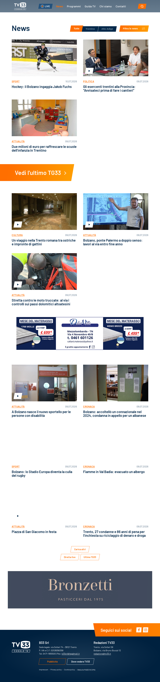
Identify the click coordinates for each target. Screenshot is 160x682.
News (59, 6)
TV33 (20, 6)
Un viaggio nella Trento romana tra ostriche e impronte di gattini (44, 242)
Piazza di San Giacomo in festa (34, 531)
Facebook (139, 630)
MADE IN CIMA (89, 669)
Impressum (43, 669)
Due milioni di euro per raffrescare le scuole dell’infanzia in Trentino (44, 148)
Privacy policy (56, 669)
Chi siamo (106, 6)
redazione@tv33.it (102, 653)
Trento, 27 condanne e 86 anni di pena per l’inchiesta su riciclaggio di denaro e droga (114, 533)
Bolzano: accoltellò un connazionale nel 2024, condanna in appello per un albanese (114, 413)
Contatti (121, 6)
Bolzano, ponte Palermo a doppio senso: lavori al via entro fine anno (112, 242)
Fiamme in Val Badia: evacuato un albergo (114, 471)
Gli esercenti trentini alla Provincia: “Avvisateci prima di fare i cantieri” (109, 88)
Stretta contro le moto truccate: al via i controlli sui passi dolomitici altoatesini (41, 302)
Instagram (145, 630)
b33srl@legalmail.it (71, 653)
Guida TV (90, 6)
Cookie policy (69, 669)
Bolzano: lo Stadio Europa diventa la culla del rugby (42, 473)
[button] (142, 6)
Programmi (74, 6)
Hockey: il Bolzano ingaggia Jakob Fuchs (42, 86)
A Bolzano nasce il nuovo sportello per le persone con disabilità (41, 413)
